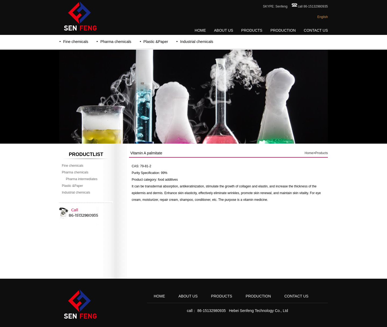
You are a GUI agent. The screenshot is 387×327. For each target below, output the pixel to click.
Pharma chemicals (115, 41)
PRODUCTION (283, 30)
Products (321, 153)
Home (309, 153)
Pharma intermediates (81, 179)
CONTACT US (316, 30)
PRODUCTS (252, 30)
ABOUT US (223, 30)
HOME (200, 30)
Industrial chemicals (196, 41)
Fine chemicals (75, 41)
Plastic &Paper (156, 41)
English (322, 17)
